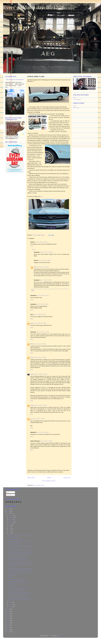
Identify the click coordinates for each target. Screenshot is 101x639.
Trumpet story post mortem (14, 543)
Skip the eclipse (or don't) (14, 583)
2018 (8, 620)
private (32, 323)
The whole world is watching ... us (16, 539)
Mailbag (10, 577)
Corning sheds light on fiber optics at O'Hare (18, 595)
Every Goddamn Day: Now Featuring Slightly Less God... (21, 599)
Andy (31, 357)
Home (49, 477)
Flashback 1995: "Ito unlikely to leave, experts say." (20, 572)
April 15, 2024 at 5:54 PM (46, 441)
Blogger (59, 635)
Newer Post (31, 477)
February (10, 604)
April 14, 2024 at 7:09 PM (38, 418)
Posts (8, 492)
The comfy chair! (12, 566)
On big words (11, 586)
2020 (8, 616)
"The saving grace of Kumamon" (14, 79)
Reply (31, 246)
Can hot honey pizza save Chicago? (16, 590)
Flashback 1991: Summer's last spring (16, 557)
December (10, 515)
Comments (9, 494)
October (10, 519)
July (9, 526)
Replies (34, 249)
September (11, 522)
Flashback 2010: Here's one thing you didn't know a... (20, 550)
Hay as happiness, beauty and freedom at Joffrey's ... (20, 563)
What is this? (76, 107)
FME (35, 267)
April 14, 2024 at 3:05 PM (43, 267)
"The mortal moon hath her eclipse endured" (18, 581)
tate (31, 418)
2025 (8, 511)
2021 (8, 613)
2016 (8, 625)
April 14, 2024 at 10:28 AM (39, 344)
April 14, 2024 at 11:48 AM (39, 357)
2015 (8, 627)
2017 (8, 622)
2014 (8, 629)
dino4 (49, 635)
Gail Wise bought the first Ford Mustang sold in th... (20, 570)
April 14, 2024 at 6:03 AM (41, 242)
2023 (8, 609)
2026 (8, 508)
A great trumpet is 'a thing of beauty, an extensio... (19, 555)
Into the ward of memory (14, 537)
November (11, 517)
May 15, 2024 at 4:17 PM (46, 280)
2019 (8, 618)
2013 (8, 631)
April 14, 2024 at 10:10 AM (43, 332)
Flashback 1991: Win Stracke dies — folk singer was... (20, 561)
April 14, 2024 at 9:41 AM (39, 314)
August (10, 524)
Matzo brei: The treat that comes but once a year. (19, 535)
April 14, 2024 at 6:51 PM (40, 405)
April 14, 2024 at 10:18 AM (46, 252)
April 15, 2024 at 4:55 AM (42, 432)
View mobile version (48, 481)
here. (41, 196)
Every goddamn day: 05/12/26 (33, 7)
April (9, 533)
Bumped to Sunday (12, 575)
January (10, 606)
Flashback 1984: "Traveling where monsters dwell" (19, 592)
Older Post (67, 477)
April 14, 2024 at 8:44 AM (43, 304)
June (9, 528)
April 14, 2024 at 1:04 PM (41, 374)
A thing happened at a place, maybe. (16, 579)
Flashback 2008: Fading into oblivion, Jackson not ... (20, 541)
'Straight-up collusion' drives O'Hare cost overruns (19, 597)
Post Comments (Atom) (39, 485)
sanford (32, 405)
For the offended (77, 99)
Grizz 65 (32, 374)
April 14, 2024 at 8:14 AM (43, 295)
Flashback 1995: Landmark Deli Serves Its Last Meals (20, 546)
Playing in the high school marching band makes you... (20, 552)
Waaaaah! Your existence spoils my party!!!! (18, 588)
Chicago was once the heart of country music (18, 559)
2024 (8, 513)
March (10, 602)
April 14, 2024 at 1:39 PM (44, 260)
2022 (8, 611)
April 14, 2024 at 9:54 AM (40, 323)
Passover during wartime (14, 548)
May (9, 530)
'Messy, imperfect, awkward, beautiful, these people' (20, 568)
